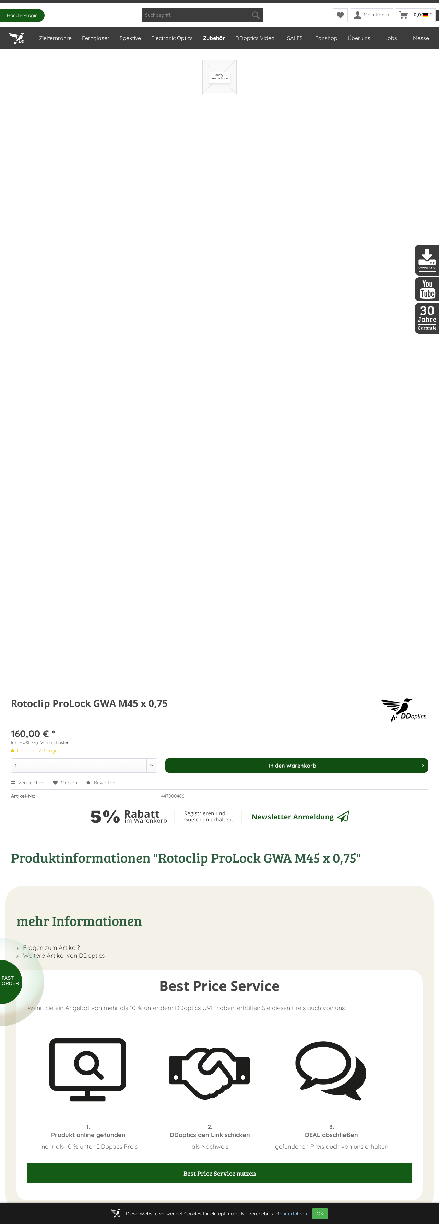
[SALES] (295, 38)
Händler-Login (22, 15)
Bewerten (100, 783)
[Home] (18, 37)
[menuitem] (202, 15)
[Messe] (420, 38)
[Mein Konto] (372, 15)
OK (320, 1214)
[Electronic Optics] (172, 38)
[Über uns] (358, 38)
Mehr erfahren (291, 1214)
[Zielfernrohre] (55, 38)
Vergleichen (27, 783)
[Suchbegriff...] (202, 15)
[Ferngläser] (95, 38)
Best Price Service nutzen (219, 1172)
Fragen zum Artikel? (48, 948)
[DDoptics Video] (255, 38)
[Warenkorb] (416, 15)
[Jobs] (390, 38)
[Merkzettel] (340, 15)
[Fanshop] (326, 38)
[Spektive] (130, 38)
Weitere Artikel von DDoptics (60, 955)
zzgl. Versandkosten (50, 742)
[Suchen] (256, 15)
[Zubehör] (214, 38)
